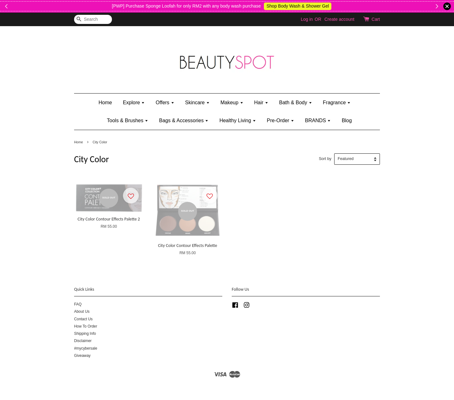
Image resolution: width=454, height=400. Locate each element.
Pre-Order (280, 120)
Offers (165, 102)
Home (105, 102)
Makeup (231, 102)
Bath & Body (295, 102)
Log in (307, 19)
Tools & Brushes (127, 120)
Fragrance (337, 102)
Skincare (197, 102)
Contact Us (83, 319)
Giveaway (82, 355)
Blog (347, 120)
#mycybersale (85, 348)
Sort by (325, 159)
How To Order (85, 326)
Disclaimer (83, 341)
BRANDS (318, 120)
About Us (82, 311)
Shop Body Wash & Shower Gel (383, 6)
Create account (339, 19)
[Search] (93, 19)
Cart (376, 19)
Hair (261, 102)
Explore (134, 102)
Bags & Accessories (184, 120)
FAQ (78, 304)
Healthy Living (237, 120)
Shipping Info (85, 333)
